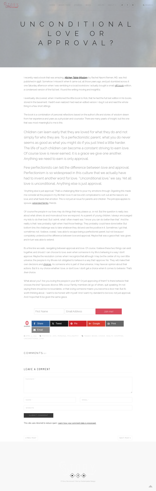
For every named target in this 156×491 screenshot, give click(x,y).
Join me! (108, 311)
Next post (125, 438)
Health (109, 336)
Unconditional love (34, 339)
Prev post (30, 438)
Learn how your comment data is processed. (77, 423)
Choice (102, 336)
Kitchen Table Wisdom (76, 77)
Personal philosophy (68, 336)
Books (94, 336)
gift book (119, 85)
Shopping (118, 336)
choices (47, 264)
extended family (40, 203)
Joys (54, 336)
